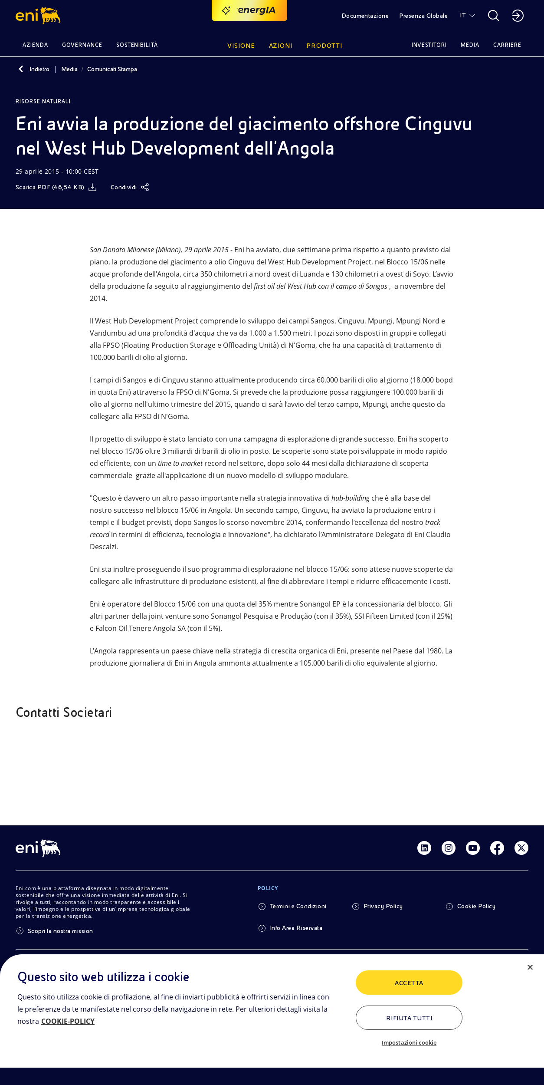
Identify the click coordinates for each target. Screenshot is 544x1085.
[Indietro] (21, 69)
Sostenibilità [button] (137, 45)
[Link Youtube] (473, 848)
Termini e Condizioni (298, 906)
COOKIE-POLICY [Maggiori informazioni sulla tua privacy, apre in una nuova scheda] (68, 1021)
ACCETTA (409, 982)
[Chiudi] (530, 967)
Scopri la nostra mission (60, 930)
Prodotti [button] (324, 45)
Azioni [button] (281, 45)
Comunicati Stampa (112, 69)
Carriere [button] (507, 45)
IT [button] (463, 15)
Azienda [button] (35, 45)
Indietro (39, 69)
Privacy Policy (383, 906)
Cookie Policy (476, 906)
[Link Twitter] (521, 848)
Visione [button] (241, 45)
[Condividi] (130, 187)
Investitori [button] (429, 45)
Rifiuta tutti (409, 1018)
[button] (39, 15)
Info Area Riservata (296, 927)
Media (69, 69)
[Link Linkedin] (424, 848)
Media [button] (470, 45)
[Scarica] (56, 187)
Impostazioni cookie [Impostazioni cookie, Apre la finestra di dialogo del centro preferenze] (409, 1042)
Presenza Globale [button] (423, 15)
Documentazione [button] (365, 15)
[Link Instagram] (449, 848)
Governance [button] (82, 45)
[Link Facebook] (497, 848)
